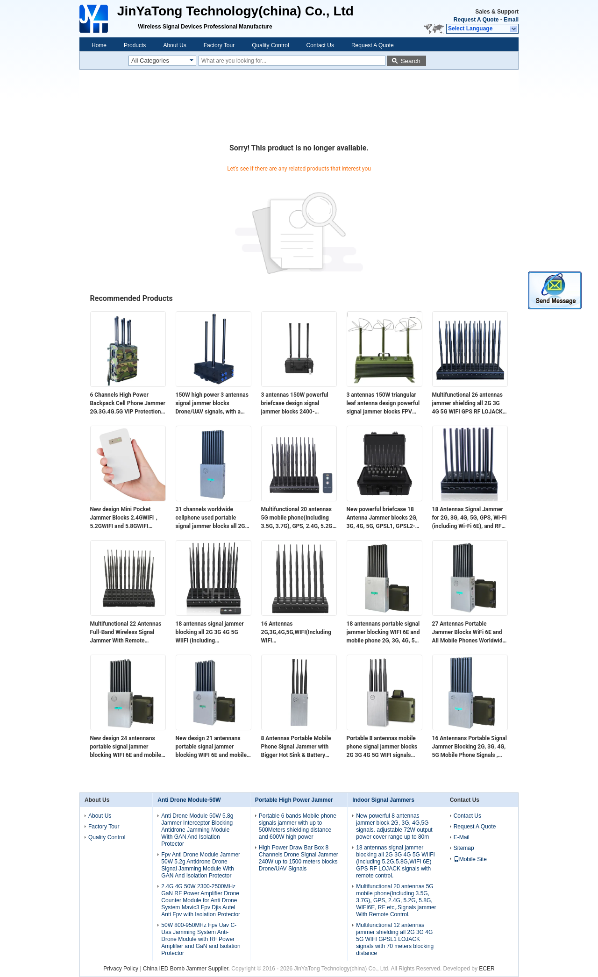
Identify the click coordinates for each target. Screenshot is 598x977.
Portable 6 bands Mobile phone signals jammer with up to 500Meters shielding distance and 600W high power (297, 826)
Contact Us (320, 45)
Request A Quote (476, 19)
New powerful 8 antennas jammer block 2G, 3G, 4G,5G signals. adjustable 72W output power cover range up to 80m (394, 826)
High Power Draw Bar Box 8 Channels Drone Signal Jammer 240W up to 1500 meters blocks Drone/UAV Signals (298, 858)
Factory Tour (219, 45)
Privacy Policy (120, 968)
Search (410, 60)
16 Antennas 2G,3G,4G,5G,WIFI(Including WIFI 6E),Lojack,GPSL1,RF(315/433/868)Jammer (299, 632)
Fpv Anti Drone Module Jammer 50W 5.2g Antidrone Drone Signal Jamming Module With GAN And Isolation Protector (200, 865)
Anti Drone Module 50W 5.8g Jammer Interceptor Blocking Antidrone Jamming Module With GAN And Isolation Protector (197, 830)
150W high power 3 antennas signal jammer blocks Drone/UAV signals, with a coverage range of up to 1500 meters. (212, 404)
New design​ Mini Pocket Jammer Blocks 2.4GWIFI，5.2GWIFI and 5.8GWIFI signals (125, 518)
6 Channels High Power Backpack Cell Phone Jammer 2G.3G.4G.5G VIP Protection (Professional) (127, 404)
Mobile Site (470, 859)
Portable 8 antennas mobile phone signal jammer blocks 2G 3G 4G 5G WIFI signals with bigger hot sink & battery (383, 747)
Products (135, 45)
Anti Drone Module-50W (189, 800)
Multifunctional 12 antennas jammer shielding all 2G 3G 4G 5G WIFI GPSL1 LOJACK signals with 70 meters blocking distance (395, 939)
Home (99, 45)
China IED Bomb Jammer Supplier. (187, 968)
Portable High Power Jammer (294, 800)
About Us (174, 45)
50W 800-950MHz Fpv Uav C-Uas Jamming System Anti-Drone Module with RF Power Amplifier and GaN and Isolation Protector (200, 939)
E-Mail (462, 837)
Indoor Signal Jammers (383, 800)
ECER (486, 968)
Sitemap (464, 848)
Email (511, 19)
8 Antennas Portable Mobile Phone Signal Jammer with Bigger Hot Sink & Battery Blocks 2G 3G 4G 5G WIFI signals (296, 747)
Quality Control (270, 45)
